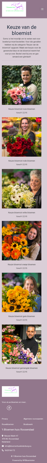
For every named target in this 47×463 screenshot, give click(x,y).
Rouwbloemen (8, 424)
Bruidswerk (28, 424)
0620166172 (8, 450)
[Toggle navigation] (42, 9)
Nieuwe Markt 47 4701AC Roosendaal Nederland (10, 439)
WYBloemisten (29, 460)
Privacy (5, 419)
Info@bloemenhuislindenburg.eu (16, 446)
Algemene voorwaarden (33, 419)
